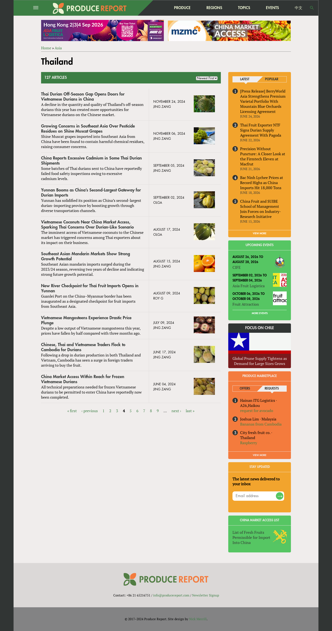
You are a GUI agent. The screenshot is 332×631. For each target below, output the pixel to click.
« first (72, 410)
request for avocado (256, 410)
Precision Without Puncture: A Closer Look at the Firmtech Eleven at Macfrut (262, 156)
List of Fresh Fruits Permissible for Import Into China (251, 537)
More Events (260, 313)
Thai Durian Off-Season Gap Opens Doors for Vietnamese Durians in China (83, 96)
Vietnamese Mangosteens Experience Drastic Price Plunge (86, 320)
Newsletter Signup (205, 595)
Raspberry (248, 442)
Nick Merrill (198, 619)
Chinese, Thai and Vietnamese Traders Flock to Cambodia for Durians (83, 347)
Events (272, 8)
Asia (58, 47)
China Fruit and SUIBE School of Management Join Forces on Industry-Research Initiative (260, 209)
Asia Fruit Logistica (248, 285)
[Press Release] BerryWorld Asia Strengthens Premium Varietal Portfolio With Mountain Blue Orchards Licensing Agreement (263, 101)
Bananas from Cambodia (261, 424)
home (155, 7)
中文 (298, 8)
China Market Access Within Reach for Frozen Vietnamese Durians (82, 379)
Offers (245, 388)
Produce (182, 8)
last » (190, 410)
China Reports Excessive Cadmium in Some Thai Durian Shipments (91, 160)
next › (176, 410)
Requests (272, 388)
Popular (271, 79)
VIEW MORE (259, 233)
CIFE (236, 267)
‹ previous (90, 410)
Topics (244, 8)
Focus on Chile (259, 328)
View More (259, 455)
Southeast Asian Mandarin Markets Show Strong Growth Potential (85, 256)
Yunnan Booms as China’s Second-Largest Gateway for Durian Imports (91, 192)
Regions (214, 8)
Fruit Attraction (245, 304)
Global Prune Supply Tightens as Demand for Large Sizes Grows (259, 361)
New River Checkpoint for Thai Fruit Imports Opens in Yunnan (89, 288)
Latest (244, 79)
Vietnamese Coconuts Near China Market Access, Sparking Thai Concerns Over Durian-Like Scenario (87, 224)
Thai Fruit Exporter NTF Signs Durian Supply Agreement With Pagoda (260, 130)
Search (311, 7)
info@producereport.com (171, 595)
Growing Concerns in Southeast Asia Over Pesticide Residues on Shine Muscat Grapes (88, 128)
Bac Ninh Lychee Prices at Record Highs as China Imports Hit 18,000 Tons (261, 182)
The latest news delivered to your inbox (256, 481)
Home (46, 47)
